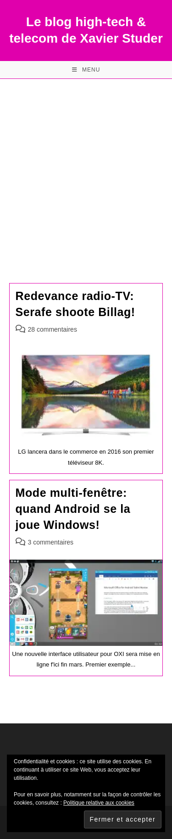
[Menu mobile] (86, 69)
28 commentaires (52, 329)
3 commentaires (51, 542)
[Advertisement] (86, 169)
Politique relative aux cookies (98, 803)
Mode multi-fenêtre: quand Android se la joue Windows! (73, 508)
